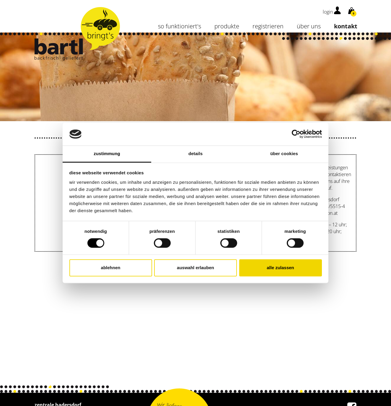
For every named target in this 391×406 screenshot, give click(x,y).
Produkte (226, 26)
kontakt (345, 26)
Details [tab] (195, 153)
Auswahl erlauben (195, 267)
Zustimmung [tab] (107, 153)
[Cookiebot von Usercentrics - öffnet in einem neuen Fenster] (296, 134)
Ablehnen (110, 267)
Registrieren (268, 26)
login (332, 12)
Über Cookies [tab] (284, 153)
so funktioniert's (179, 26)
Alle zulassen (280, 267)
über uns (309, 26)
